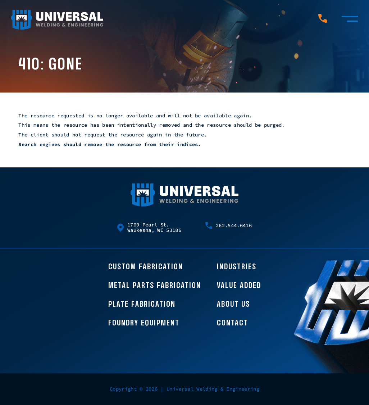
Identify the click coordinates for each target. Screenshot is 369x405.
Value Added (239, 285)
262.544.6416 (228, 225)
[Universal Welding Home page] (57, 20)
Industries (236, 267)
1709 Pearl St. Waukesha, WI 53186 (149, 227)
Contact (232, 323)
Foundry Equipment (143, 323)
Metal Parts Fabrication (154, 285)
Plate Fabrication (142, 304)
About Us (233, 304)
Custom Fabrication (145, 267)
